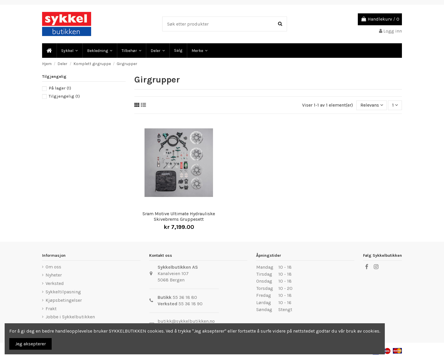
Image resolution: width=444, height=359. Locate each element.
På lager (60, 88)
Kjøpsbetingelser (64, 300)
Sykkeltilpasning (63, 292)
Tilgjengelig (64, 96)
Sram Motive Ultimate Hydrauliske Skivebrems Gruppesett (178, 216)
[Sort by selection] (371, 105)
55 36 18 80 (185, 297)
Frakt (51, 308)
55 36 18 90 (190, 303)
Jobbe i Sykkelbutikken (70, 316)
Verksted (55, 283)
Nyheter (54, 275)
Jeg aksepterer (30, 344)
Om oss (53, 267)
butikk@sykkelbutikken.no (186, 321)
